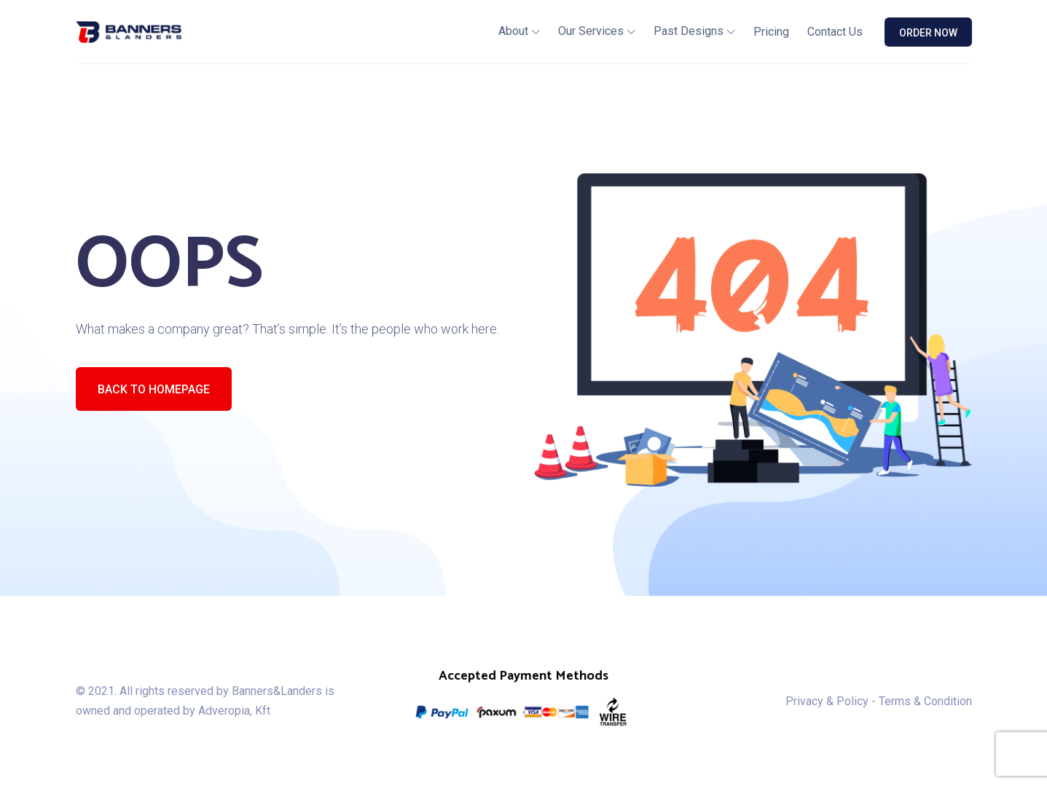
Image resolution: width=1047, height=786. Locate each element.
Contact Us (835, 32)
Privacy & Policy (826, 701)
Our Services (591, 31)
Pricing (771, 32)
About (513, 31)
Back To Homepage (154, 389)
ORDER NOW (928, 33)
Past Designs (689, 31)
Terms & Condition (925, 701)
